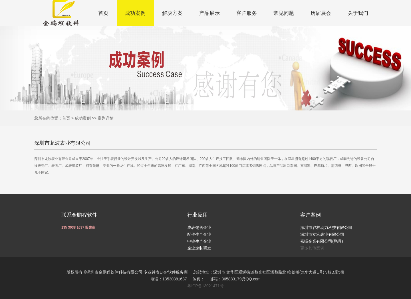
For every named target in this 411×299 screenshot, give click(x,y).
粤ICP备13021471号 (205, 286)
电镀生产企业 (199, 241)
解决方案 (172, 13)
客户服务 (246, 13)
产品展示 (209, 13)
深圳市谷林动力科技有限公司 (326, 227)
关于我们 (358, 13)
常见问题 (283, 13)
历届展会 (321, 13)
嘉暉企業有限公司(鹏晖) (321, 241)
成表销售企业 (199, 227)
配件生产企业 (199, 234)
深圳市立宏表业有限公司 (322, 234)
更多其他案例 (312, 248)
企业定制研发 (199, 248)
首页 (103, 13)
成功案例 (135, 13)
